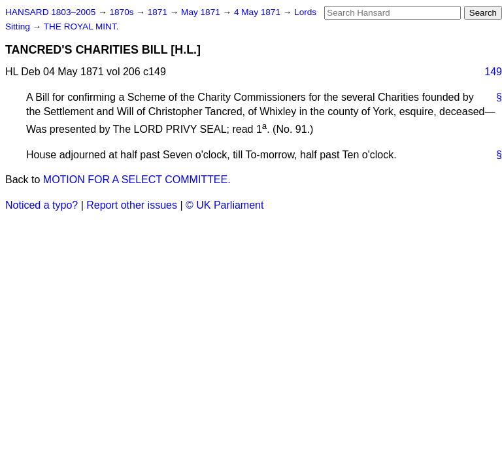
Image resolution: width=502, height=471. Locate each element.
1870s (122, 12)
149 (493, 71)
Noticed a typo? (41, 205)
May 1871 (201, 12)
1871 (159, 12)
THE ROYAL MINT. (81, 26)
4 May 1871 (258, 12)
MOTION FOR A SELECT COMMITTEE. (137, 179)
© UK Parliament (224, 205)
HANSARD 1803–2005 (50, 12)
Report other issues (131, 205)
